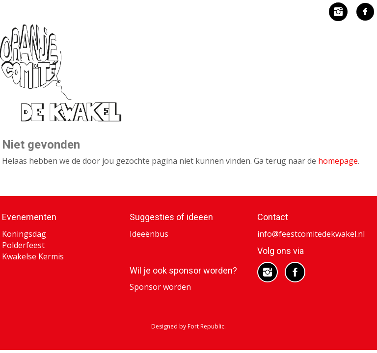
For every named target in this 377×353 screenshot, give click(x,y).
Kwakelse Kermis (33, 256)
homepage (338, 160)
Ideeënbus (149, 233)
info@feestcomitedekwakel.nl (311, 233)
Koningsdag (24, 233)
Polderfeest (23, 245)
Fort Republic (206, 326)
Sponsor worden (160, 286)
